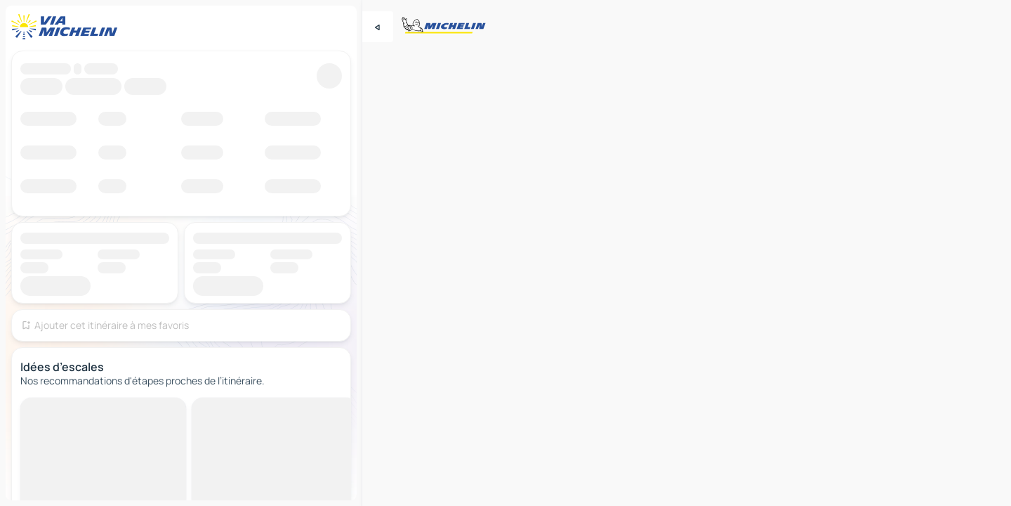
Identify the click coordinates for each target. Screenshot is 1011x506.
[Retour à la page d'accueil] (67, 26)
